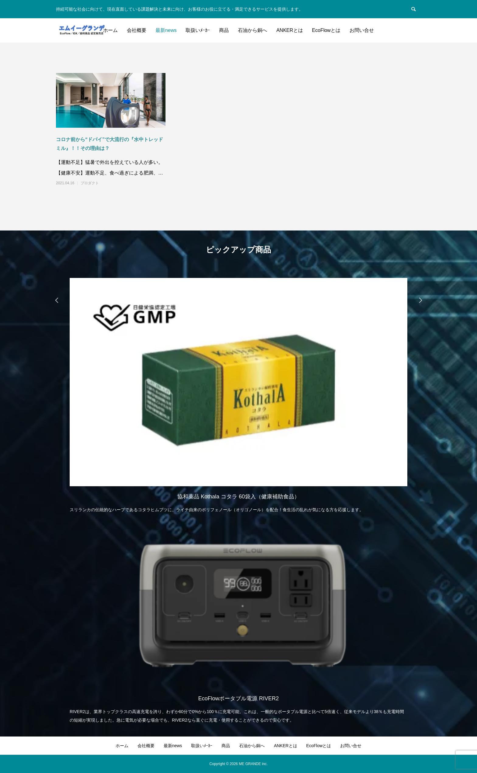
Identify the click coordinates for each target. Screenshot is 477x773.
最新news (165, 30)
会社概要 (136, 30)
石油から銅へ (252, 30)
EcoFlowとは (326, 30)
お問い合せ (362, 30)
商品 (224, 30)
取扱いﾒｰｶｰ (198, 30)
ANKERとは (289, 30)
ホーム (110, 30)
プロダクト (90, 183)
